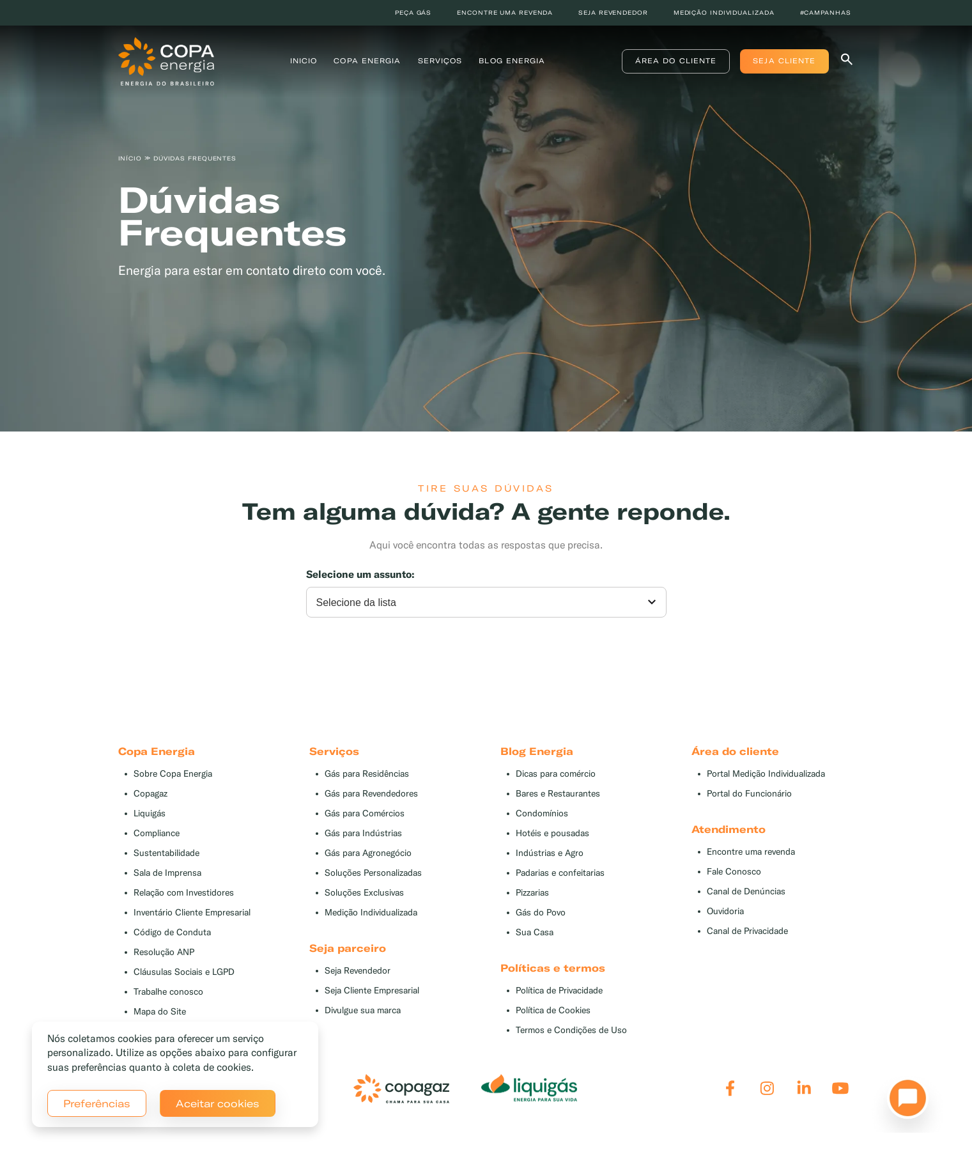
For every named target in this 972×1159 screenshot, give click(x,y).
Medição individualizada (724, 12)
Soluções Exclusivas (364, 892)
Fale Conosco (734, 871)
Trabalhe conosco (168, 991)
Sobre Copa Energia (173, 773)
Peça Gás (413, 12)
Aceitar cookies (217, 1103)
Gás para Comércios (365, 813)
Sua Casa (534, 932)
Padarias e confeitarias (560, 872)
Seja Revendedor (357, 970)
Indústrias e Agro (549, 853)
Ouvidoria (725, 911)
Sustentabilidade (166, 853)
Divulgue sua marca (363, 1010)
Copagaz (150, 793)
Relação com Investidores (184, 892)
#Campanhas (825, 12)
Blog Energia (512, 60)
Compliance (157, 833)
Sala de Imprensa (167, 872)
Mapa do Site (160, 1011)
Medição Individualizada (371, 912)
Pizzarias (532, 892)
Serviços (440, 60)
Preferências (96, 1103)
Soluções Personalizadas (373, 872)
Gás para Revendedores (371, 793)
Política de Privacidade (559, 990)
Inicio (304, 60)
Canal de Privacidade (747, 931)
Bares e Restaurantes (558, 793)
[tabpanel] (486, 222)
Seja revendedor (613, 12)
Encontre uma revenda (505, 12)
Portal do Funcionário (749, 793)
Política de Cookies (553, 1010)
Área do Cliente (676, 60)
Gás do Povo (541, 912)
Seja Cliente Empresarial (372, 990)
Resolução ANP (164, 952)
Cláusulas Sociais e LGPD (184, 972)
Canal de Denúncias (746, 891)
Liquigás (150, 813)
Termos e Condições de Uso (571, 1030)
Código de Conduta (172, 932)
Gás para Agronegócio (368, 853)
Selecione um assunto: (360, 574)
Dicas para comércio (556, 773)
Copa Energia (367, 60)
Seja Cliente (784, 60)
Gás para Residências (367, 773)
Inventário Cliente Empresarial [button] (192, 912)
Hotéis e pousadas (552, 833)
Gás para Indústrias (363, 833)
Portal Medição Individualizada (766, 773)
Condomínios (542, 813)
